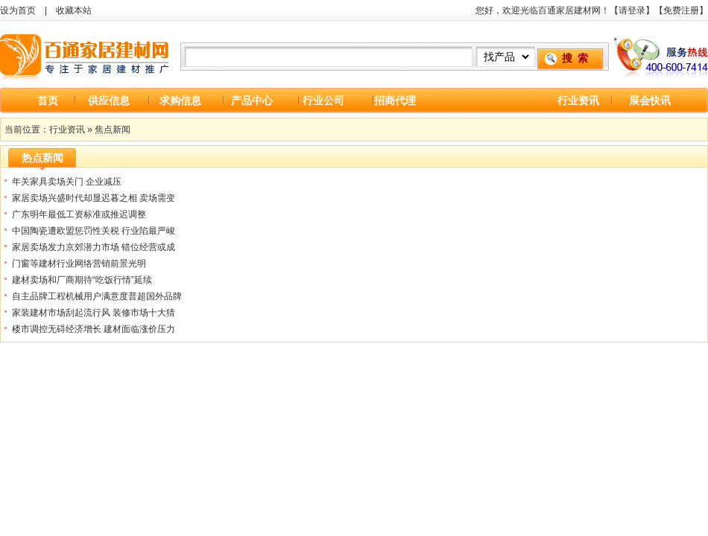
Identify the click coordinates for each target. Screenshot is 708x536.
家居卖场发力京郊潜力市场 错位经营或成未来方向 (93, 249)
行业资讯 (578, 100)
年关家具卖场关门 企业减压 (66, 181)
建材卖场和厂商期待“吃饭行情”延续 (82, 280)
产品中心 (252, 100)
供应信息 (109, 100)
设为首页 (18, 10)
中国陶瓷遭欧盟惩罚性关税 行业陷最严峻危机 (93, 233)
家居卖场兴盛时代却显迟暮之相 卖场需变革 (93, 200)
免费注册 (681, 10)
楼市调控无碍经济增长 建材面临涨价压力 (93, 329)
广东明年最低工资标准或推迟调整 (79, 214)
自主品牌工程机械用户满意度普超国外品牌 (97, 296)
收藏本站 (74, 10)
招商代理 (395, 100)
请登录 (632, 10)
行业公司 (323, 100)
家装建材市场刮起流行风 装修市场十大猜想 (93, 314)
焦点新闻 (112, 129)
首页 (47, 100)
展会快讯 (650, 100)
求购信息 (180, 100)
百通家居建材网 (85, 54)
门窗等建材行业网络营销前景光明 (79, 263)
